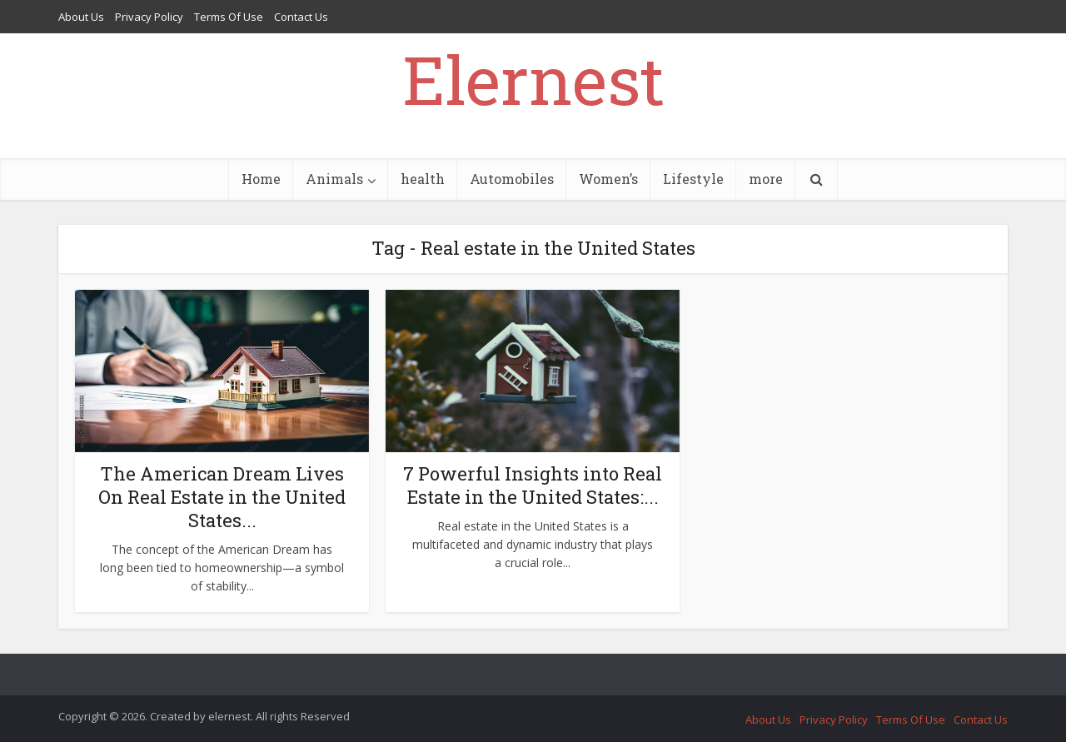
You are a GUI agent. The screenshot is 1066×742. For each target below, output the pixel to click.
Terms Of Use (228, 16)
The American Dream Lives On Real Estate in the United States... (222, 496)
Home (261, 178)
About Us (81, 16)
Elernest (533, 79)
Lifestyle (693, 178)
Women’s (608, 178)
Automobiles (512, 178)
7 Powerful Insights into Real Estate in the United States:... (532, 485)
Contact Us (301, 16)
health (423, 178)
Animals (334, 178)
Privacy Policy (149, 16)
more (766, 178)
